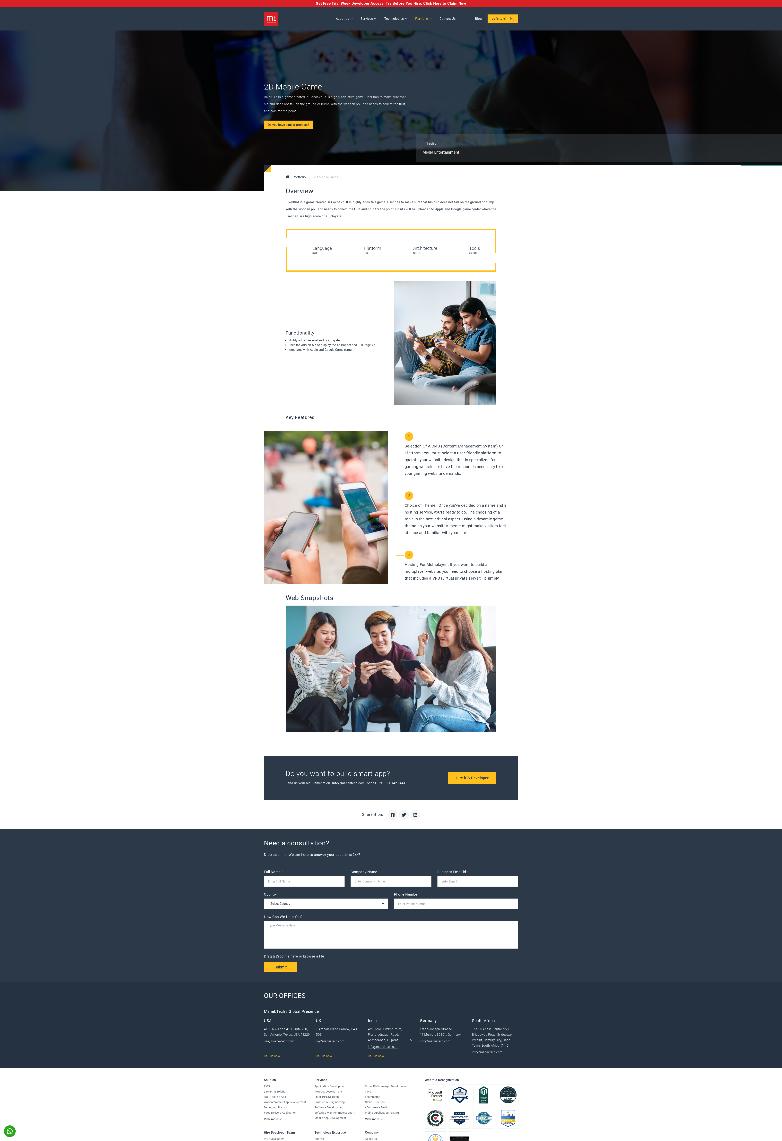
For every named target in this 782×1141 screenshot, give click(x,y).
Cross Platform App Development (386, 1086)
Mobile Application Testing (382, 1112)
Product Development (328, 1091)
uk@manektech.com (330, 1041)
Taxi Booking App (275, 1096)
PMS (267, 1086)
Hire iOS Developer (472, 778)
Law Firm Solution (275, 1091)
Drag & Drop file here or (294, 956)
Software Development (329, 1107)
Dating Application (276, 1107)
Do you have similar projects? (288, 125)
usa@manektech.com (279, 1041)
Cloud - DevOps (375, 1102)
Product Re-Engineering (330, 1102)
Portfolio (421, 19)
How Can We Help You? (284, 917)
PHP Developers (274, 1138)
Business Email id (453, 872)
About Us (342, 19)
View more (271, 1119)
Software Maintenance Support (335, 1112)
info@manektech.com (348, 783)
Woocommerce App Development (285, 1102)
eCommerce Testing (377, 1107)
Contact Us (447, 19)
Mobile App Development (330, 1118)
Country (271, 894)
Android (320, 1138)
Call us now (272, 1056)
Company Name (365, 872)
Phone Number (407, 894)
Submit (280, 967)
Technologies (394, 19)
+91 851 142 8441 (391, 783)
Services (367, 19)
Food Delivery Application (280, 1112)
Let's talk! (502, 19)
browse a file (313, 956)
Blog (478, 19)
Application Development (331, 1086)
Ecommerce (372, 1096)
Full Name (273, 872)
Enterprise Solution (327, 1096)
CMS (368, 1091)
